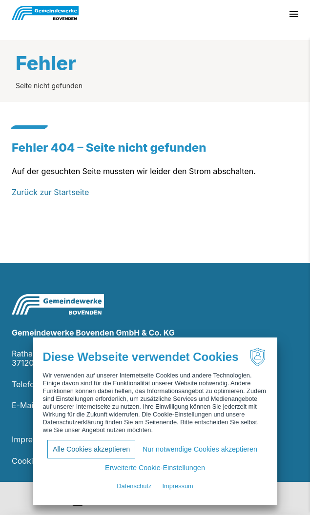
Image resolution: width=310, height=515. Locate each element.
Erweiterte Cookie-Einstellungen (155, 468)
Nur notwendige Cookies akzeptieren (200, 449)
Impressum (32, 439)
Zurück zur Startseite (50, 192)
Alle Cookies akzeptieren (91, 449)
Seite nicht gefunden (49, 85)
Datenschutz (134, 486)
